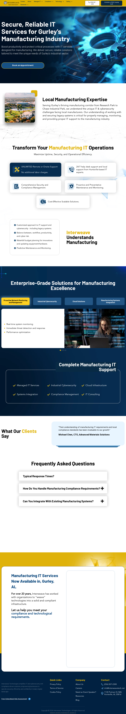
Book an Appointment (23, 65)
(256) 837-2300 (110, 684)
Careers (79, 688)
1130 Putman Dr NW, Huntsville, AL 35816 (113, 693)
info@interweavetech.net (114, 688)
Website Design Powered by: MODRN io (63, 712)
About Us (79, 684)
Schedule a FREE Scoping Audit (111, 3)
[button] (38, 1)
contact (22, 1)
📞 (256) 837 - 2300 (92, 3)
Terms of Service (56, 688)
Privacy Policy (55, 684)
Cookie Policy (55, 692)
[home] (11, 3)
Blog (77, 700)
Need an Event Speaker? (86, 692)
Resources (80, 696)
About (29, 1)
